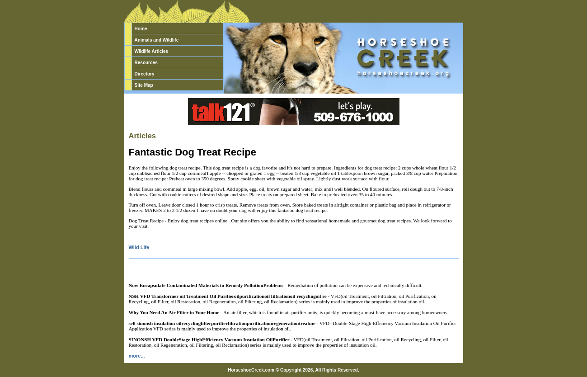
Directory (145, 73)
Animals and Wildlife (157, 40)
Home (141, 28)
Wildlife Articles (152, 51)
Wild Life (139, 247)
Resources (146, 62)
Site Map (144, 85)
